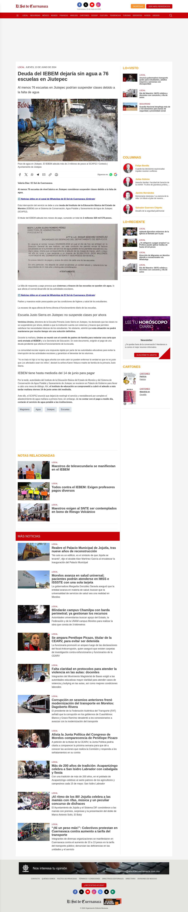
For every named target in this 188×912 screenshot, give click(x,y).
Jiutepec (51, 409)
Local (25, 15)
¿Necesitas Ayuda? (94, 885)
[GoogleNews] (100, 891)
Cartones (84, 15)
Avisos (147, 15)
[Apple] (106, 891)
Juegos (155, 15)
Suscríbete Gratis (146, 355)
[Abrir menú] (17, 15)
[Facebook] (79, 4)
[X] (85, 4)
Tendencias (115, 15)
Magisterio (25, 409)
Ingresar (138, 6)
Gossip (94, 15)
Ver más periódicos (159, 6)
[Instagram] (98, 4)
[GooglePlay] (112, 891)
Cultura (104, 15)
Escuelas (65, 409)
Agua (38, 409)
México (45, 15)
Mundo (54, 15)
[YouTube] (92, 4)
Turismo (127, 15)
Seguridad (35, 15)
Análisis (74, 15)
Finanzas (64, 15)
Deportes (137, 15)
